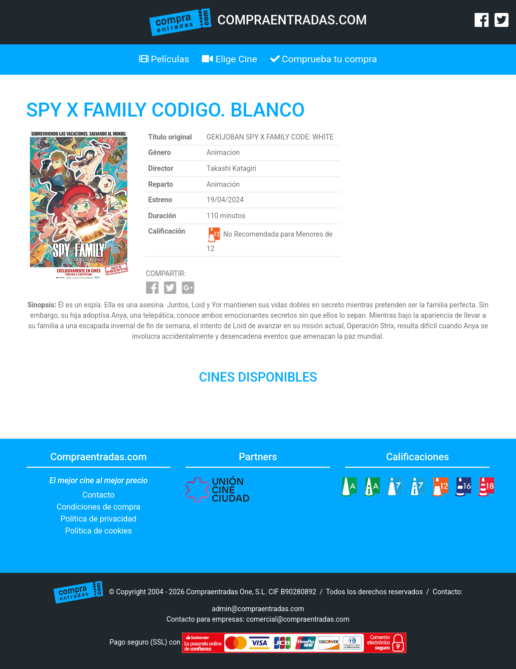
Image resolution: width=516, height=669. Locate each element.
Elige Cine (229, 59)
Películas (164, 59)
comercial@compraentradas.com (297, 619)
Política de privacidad (98, 519)
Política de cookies (98, 530)
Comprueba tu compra (323, 59)
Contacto (98, 495)
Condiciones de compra (98, 507)
